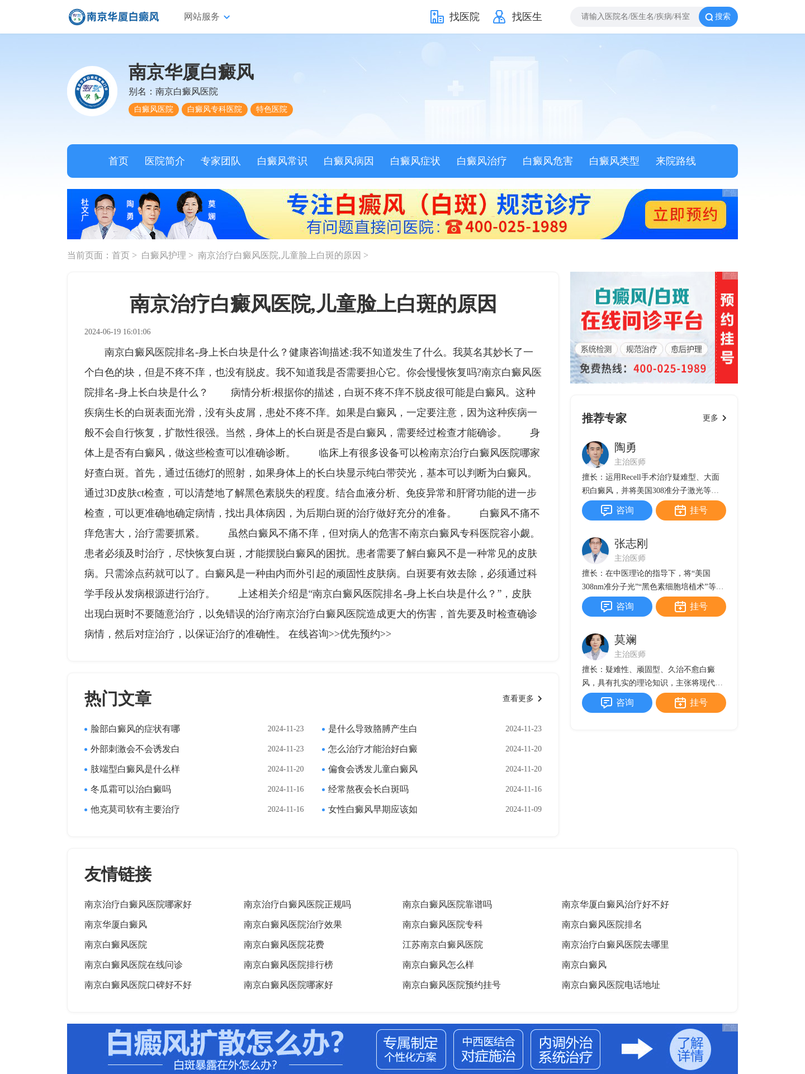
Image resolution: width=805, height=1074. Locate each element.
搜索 (723, 16)
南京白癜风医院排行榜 (288, 964)
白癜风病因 (349, 161)
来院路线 (676, 161)
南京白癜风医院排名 (602, 924)
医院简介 (165, 161)
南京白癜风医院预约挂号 (451, 985)
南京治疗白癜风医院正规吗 (297, 904)
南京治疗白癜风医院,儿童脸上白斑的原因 (280, 255)
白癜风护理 (164, 255)
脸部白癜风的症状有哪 (135, 729)
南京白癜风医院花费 (284, 944)
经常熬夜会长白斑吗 (368, 789)
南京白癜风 (584, 964)
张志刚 (631, 543)
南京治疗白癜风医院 (321, 613)
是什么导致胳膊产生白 (373, 729)
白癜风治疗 (482, 161)
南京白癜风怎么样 (438, 964)
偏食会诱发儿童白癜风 (373, 769)
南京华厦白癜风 (115, 924)
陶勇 (625, 447)
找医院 (464, 16)
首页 (118, 161)
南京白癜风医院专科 (442, 924)
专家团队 (221, 161)
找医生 (527, 16)
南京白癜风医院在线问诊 (133, 964)
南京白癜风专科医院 (454, 533)
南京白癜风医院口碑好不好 (138, 985)
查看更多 (518, 698)
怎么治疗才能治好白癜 (373, 749)
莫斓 (625, 639)
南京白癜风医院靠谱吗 (447, 904)
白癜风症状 (415, 161)
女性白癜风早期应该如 (373, 809)
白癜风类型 (614, 161)
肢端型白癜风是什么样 (135, 769)
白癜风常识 (282, 161)
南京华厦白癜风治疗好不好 (615, 904)
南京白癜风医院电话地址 (611, 985)
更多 (710, 418)
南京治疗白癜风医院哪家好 (138, 904)
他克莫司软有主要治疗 (135, 809)
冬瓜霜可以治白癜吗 (131, 789)
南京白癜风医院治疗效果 (293, 924)
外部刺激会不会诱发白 (135, 749)
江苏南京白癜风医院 (442, 944)
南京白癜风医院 (115, 944)
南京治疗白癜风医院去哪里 (615, 944)
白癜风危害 (548, 161)
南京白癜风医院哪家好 (288, 985)
